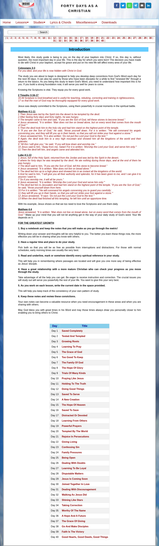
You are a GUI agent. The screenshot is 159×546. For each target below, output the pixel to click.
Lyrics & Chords (60, 22)
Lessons (22, 22)
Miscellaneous (86, 22)
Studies (39, 22)
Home (7, 22)
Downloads (109, 22)
